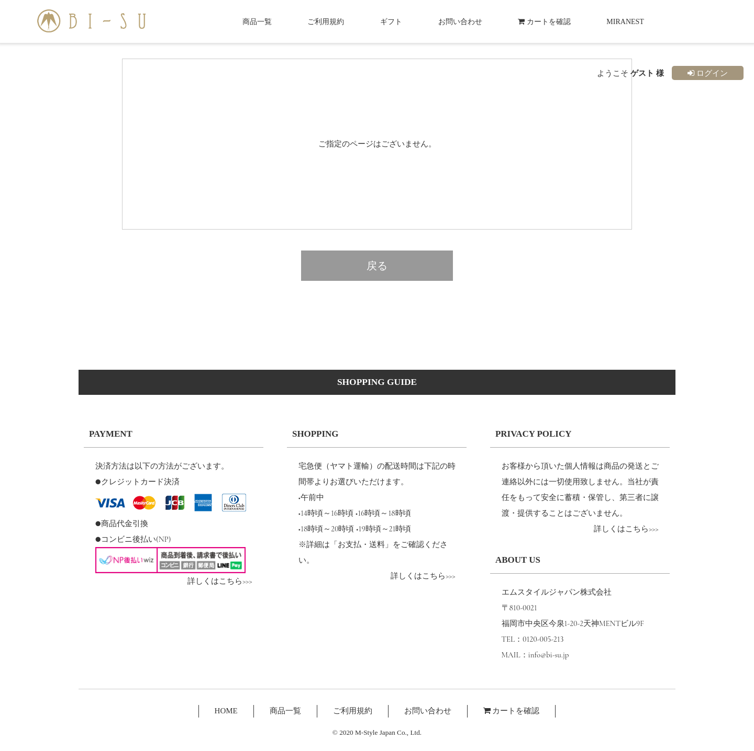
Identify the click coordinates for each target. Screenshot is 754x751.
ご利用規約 (325, 22)
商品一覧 (257, 22)
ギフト (391, 22)
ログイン (708, 73)
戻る (377, 265)
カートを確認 (544, 22)
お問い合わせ (460, 22)
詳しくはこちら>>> (219, 581)
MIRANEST (625, 22)
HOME (226, 711)
